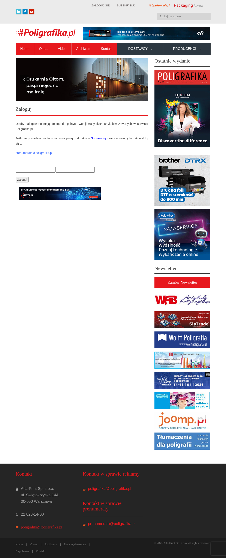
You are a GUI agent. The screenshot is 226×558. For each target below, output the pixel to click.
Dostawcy (140, 49)
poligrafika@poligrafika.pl (41, 527)
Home (25, 49)
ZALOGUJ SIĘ (100, 5)
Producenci (187, 49)
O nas (43, 49)
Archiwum (83, 49)
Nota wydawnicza (75, 544)
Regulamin (22, 551)
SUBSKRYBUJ (125, 5)
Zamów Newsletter (182, 282)
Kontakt (106, 49)
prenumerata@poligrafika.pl (111, 524)
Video (62, 49)
